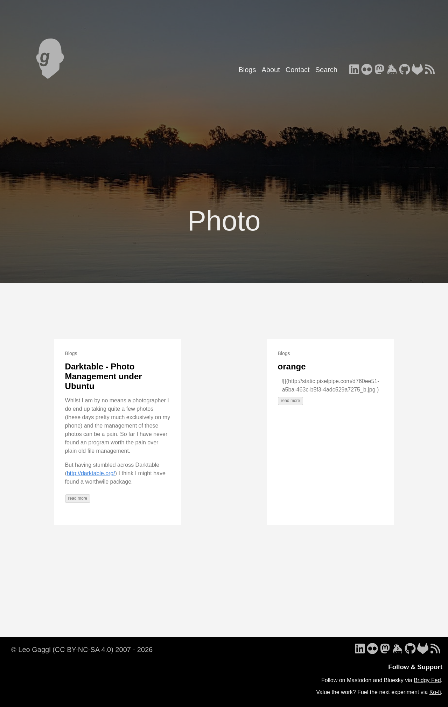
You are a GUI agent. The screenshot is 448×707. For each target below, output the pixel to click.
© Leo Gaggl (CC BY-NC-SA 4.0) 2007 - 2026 (82, 649)
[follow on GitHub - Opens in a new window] (404, 70)
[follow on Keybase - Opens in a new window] (392, 70)
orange (292, 366)
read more (78, 498)
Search (326, 70)
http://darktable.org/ (91, 473)
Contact (298, 70)
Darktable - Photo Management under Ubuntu (103, 376)
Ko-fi (435, 692)
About (270, 70)
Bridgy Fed (427, 680)
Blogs (247, 70)
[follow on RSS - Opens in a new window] (429, 70)
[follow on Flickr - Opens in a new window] (366, 70)
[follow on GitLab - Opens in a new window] (417, 70)
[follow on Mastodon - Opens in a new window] (379, 70)
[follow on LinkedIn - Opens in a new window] (354, 70)
